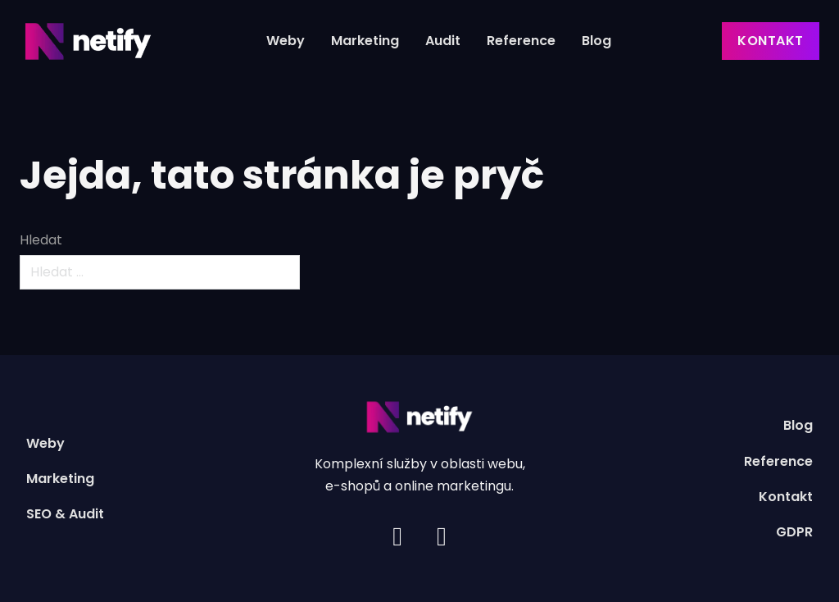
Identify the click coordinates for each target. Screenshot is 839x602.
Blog (596, 40)
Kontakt (770, 40)
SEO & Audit (65, 513)
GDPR (794, 531)
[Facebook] (442, 536)
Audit (442, 40)
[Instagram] (397, 536)
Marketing (365, 40)
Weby (285, 40)
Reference (521, 40)
